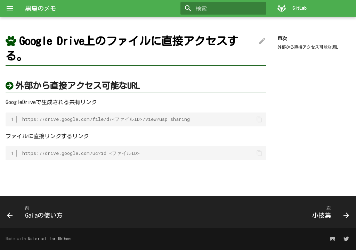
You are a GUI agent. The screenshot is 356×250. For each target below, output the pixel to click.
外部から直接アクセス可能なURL (307, 47)
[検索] (225, 8)
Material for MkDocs (50, 238)
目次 (282, 38)
